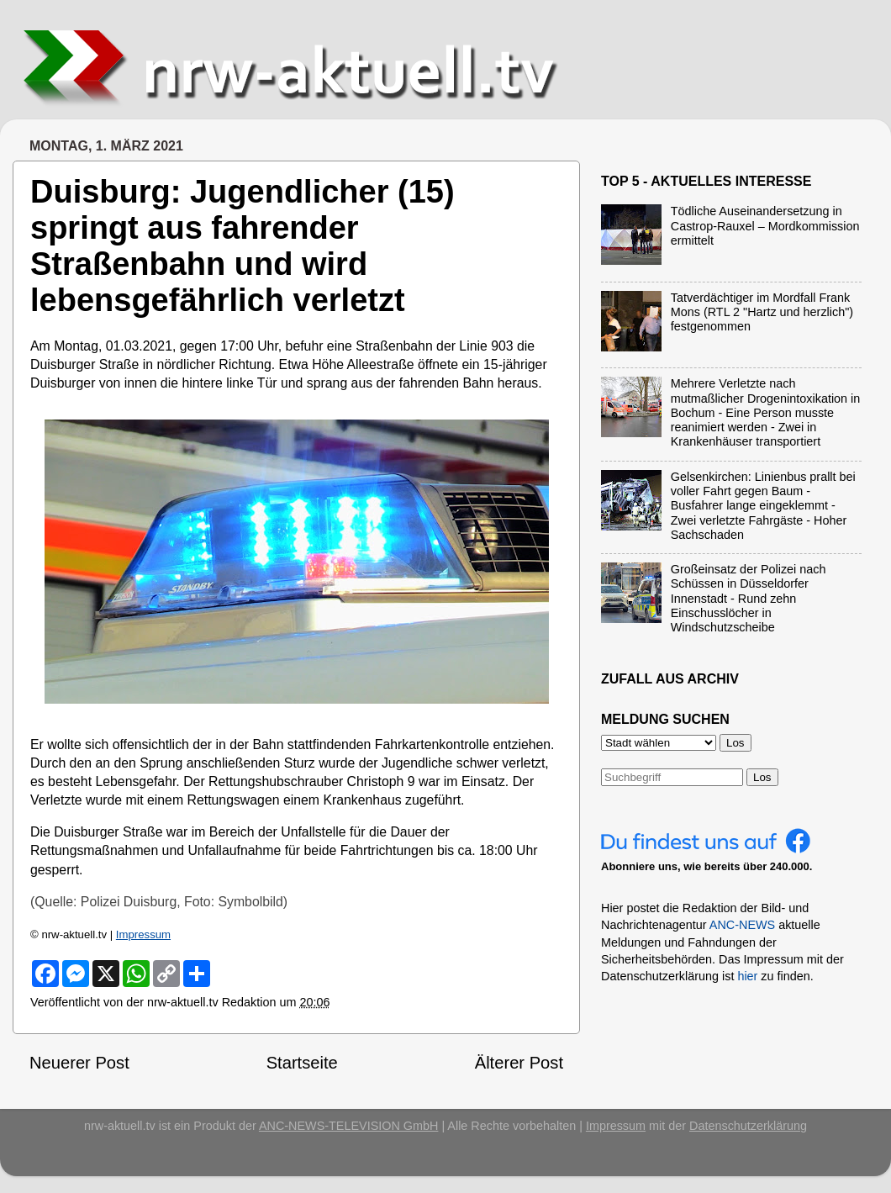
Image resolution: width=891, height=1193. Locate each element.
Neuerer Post (79, 1062)
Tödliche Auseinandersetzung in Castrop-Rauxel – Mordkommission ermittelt (765, 225)
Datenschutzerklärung (748, 1125)
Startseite (302, 1062)
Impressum (143, 934)
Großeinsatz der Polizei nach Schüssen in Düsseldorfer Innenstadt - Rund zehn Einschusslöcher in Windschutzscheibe (748, 598)
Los (762, 777)
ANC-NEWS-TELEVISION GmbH (349, 1125)
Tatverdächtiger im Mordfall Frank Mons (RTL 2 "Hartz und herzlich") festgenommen (762, 312)
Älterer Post (519, 1062)
